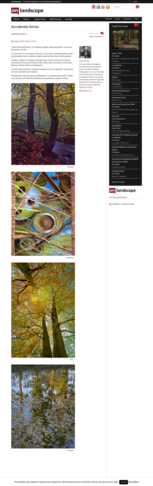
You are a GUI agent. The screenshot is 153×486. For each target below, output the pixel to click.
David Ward (116, 128)
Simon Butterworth (118, 119)
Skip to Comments (96, 37)
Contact (117, 19)
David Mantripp (117, 93)
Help (136, 19)
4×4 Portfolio (117, 65)
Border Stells (115, 121)
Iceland (115, 77)
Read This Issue (118, 182)
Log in (135, 1)
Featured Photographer (119, 176)
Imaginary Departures (121, 91)
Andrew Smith (116, 100)
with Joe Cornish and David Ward (122, 155)
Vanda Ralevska (117, 87)
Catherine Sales (118, 171)
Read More (133, 482)
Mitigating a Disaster (119, 167)
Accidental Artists (119, 97)
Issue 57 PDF (117, 53)
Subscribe (108, 19)
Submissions (127, 19)
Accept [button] (123, 482)
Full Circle (115, 116)
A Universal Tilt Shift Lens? (120, 143)
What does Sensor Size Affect (123, 104)
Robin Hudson (116, 80)
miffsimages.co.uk (85, 90)
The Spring (116, 84)
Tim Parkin (115, 56)
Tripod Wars (116, 125)
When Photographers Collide (121, 131)
